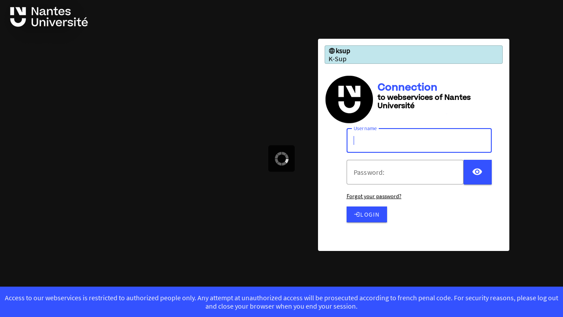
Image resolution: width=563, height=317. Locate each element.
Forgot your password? (374, 196)
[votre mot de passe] (409, 172)
